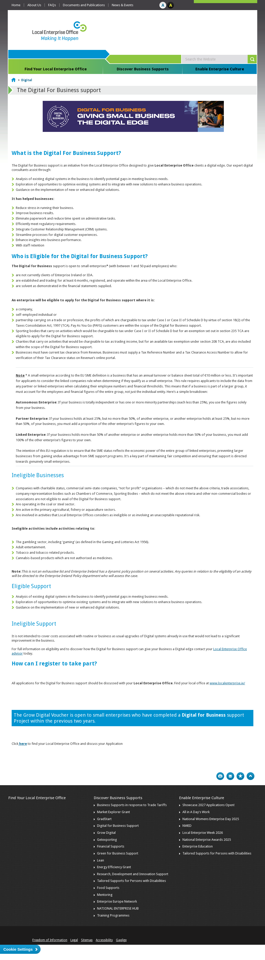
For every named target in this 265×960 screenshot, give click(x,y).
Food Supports (108, 888)
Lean (100, 860)
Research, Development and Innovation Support (132, 874)
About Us (34, 5)
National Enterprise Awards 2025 (206, 840)
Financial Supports (110, 846)
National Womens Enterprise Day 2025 (210, 819)
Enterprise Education (197, 846)
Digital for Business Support (118, 826)
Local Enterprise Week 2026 (202, 833)
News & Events (122, 5)
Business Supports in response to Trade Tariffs (132, 805)
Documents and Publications (84, 5)
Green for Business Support (117, 853)
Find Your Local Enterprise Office (56, 69)
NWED (187, 826)
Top (250, 776)
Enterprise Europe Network (117, 901)
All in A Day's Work (196, 812)
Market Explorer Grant (113, 812)
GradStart (104, 819)
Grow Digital (106, 833)
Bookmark (240, 776)
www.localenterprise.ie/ (227, 683)
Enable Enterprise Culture (219, 69)
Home (16, 5)
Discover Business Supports (143, 69)
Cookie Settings (18, 949)
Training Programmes (113, 915)
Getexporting (107, 840)
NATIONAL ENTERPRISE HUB (118, 908)
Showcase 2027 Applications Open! (208, 805)
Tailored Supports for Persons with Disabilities (131, 881)
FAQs (52, 5)
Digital (26, 80)
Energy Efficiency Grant (114, 867)
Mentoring (105, 895)
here (23, 744)
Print (220, 776)
